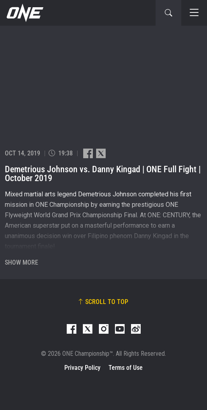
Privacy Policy (82, 367)
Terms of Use (126, 367)
